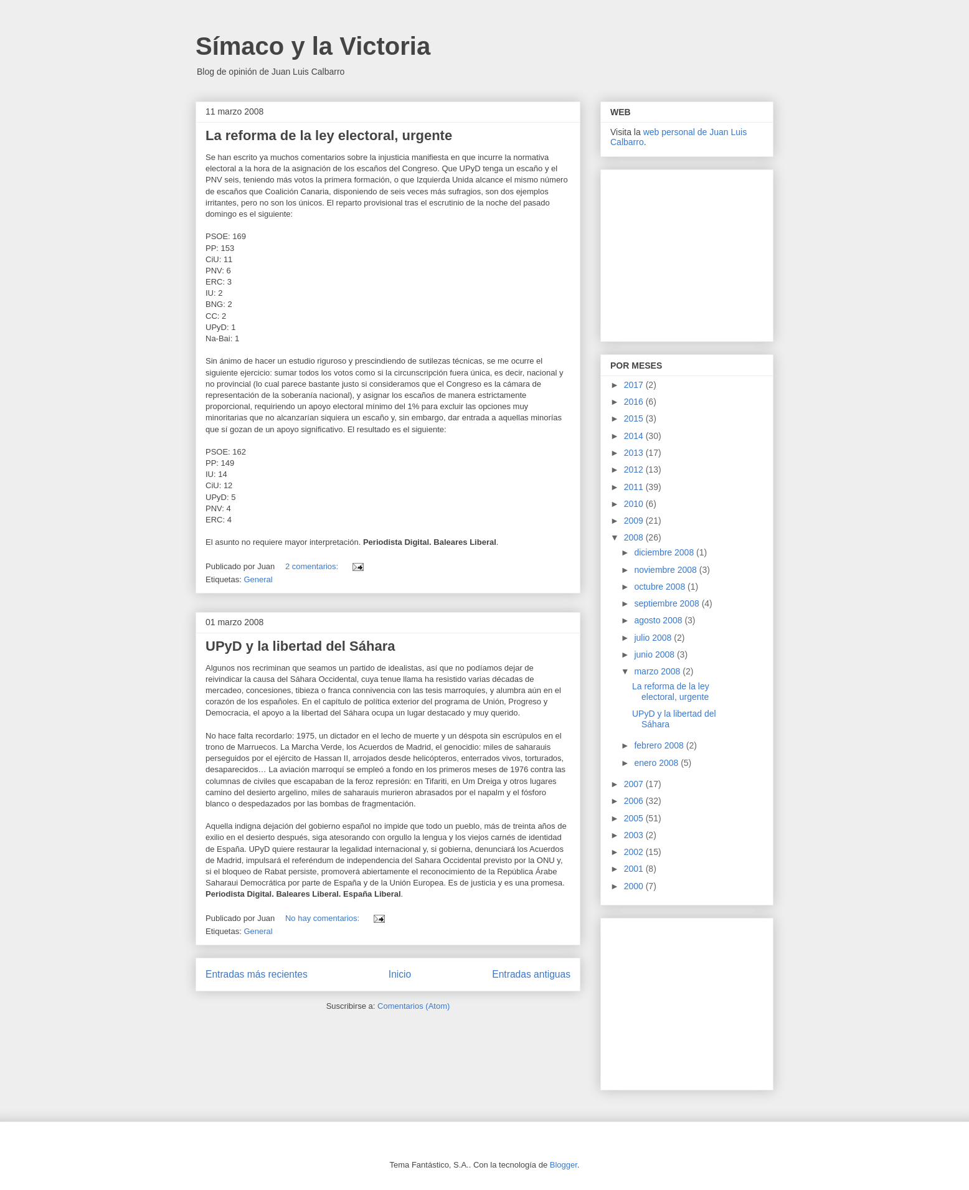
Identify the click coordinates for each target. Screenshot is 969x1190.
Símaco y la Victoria (313, 46)
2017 (635, 385)
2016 (635, 402)
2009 (635, 521)
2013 (635, 453)
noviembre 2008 (666, 570)
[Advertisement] (688, 252)
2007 (635, 784)
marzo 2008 (658, 671)
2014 (635, 436)
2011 (635, 487)
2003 (635, 835)
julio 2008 (654, 638)
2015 (635, 418)
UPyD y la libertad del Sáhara (300, 646)
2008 (635, 537)
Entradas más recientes (257, 974)
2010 (635, 504)
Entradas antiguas (531, 974)
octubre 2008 (661, 587)
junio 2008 (655, 654)
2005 (635, 818)
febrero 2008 (660, 745)
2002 (635, 852)
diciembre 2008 (665, 552)
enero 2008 (657, 763)
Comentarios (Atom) (413, 1006)
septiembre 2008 (667, 603)
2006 (635, 801)
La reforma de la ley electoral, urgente (329, 135)
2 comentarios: (313, 566)
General (257, 579)
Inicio (400, 974)
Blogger (563, 1164)
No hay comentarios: (323, 918)
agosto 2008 (659, 620)
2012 (635, 470)
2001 (635, 869)
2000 (635, 886)
